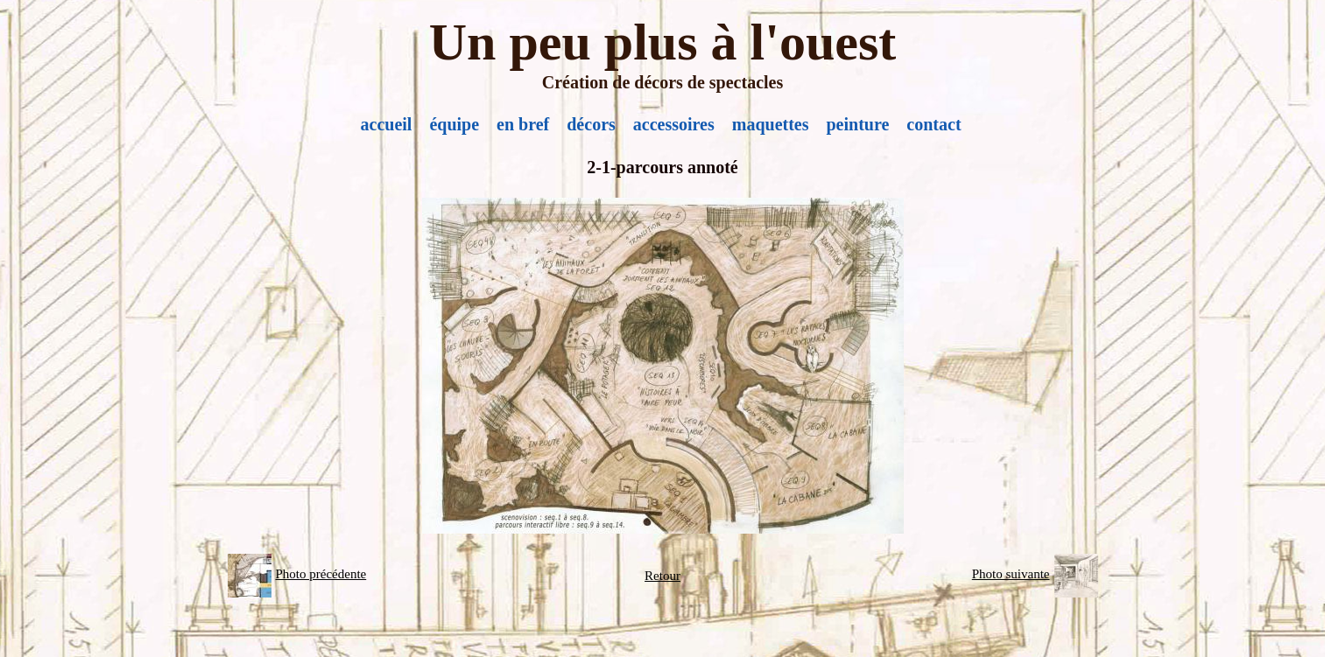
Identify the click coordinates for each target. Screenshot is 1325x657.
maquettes (770, 124)
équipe (454, 124)
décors (591, 124)
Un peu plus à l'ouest (663, 42)
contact (933, 124)
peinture (858, 124)
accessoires (674, 124)
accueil (386, 124)
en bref (523, 124)
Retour (662, 576)
